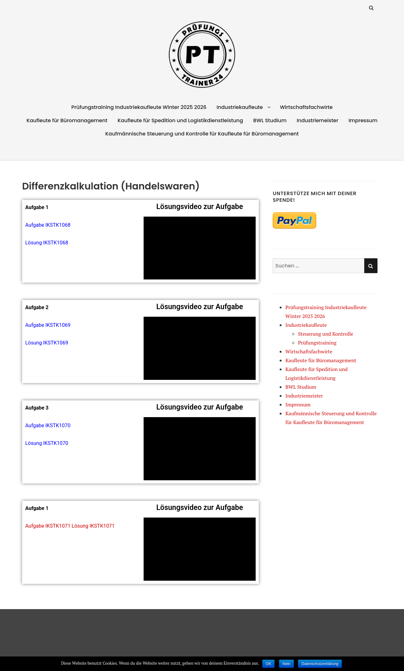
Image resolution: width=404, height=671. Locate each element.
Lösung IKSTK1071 (93, 526)
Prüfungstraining (317, 342)
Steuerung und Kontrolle (325, 333)
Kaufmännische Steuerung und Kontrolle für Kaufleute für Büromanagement (202, 133)
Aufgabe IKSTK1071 (47, 526)
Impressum (362, 120)
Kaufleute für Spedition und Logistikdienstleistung (180, 120)
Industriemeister (317, 120)
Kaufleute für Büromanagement (67, 120)
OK (268, 664)
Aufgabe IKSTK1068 (47, 225)
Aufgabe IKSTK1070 (47, 425)
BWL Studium (269, 120)
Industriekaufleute (240, 107)
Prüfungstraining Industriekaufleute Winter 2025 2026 (138, 107)
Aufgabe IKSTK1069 (47, 325)
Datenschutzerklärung (319, 664)
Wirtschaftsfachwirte (306, 107)
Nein (286, 664)
